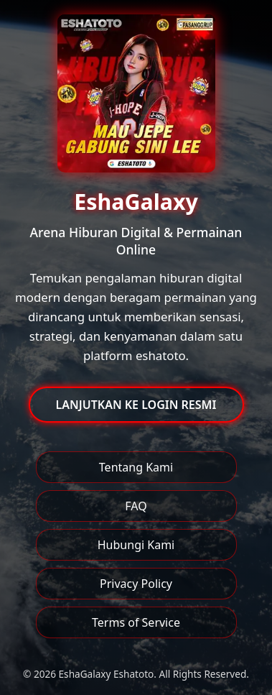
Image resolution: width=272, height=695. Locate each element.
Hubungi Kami (136, 545)
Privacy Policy (136, 584)
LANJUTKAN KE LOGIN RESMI (136, 405)
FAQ (135, 506)
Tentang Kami (136, 467)
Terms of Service (136, 622)
